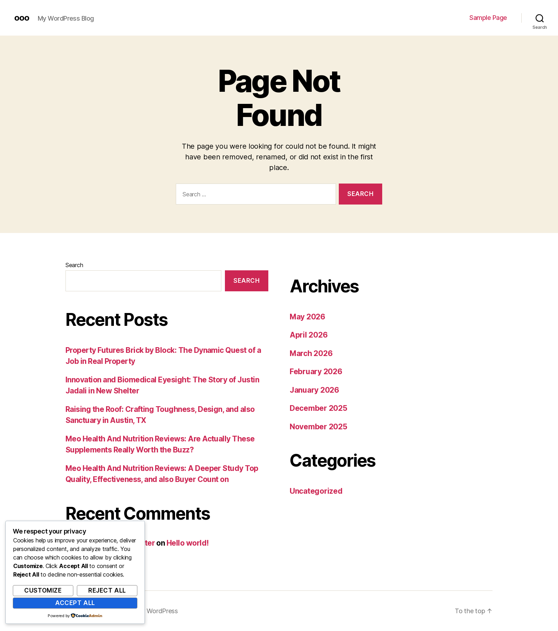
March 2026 (311, 353)
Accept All (75, 602)
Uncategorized (316, 491)
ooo (21, 18)
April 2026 (308, 334)
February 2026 (316, 371)
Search (74, 265)
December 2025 (318, 408)
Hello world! (188, 543)
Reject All (107, 590)
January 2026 (314, 390)
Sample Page (488, 17)
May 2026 (307, 316)
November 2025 (318, 426)
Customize (43, 590)
